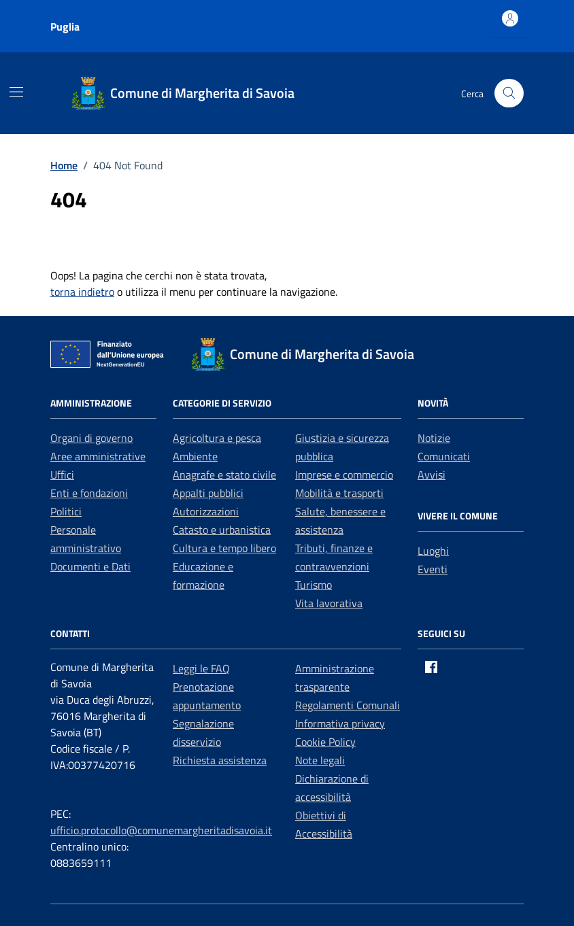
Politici (66, 511)
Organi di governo (91, 438)
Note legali (320, 760)
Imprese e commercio (344, 474)
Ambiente (195, 456)
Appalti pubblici (208, 493)
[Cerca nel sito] (509, 93)
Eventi (433, 569)
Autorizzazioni (206, 511)
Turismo (313, 585)
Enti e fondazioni (89, 493)
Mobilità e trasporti (339, 493)
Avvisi (431, 474)
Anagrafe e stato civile (224, 474)
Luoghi (433, 551)
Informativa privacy (340, 723)
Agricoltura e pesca (217, 438)
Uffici (62, 474)
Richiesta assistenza (220, 760)
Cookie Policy (325, 742)
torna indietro (82, 292)
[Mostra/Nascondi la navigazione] (16, 92)
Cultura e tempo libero (224, 548)
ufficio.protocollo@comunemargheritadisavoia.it (161, 830)
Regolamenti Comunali (347, 705)
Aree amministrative (98, 456)
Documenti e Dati (90, 566)
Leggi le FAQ (201, 668)
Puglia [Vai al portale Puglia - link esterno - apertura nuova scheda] (65, 26)
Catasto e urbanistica (222, 529)
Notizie (434, 438)
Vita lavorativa (328, 603)
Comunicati (444, 456)
